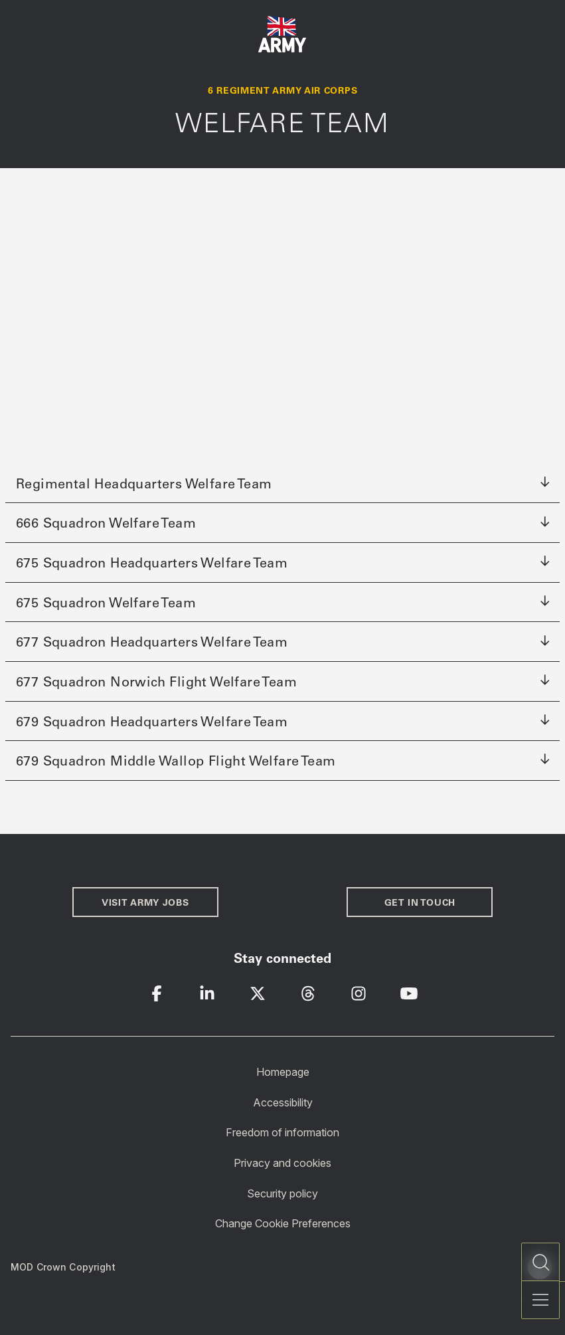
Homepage (282, 1071)
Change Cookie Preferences (283, 1223)
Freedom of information (282, 1132)
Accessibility (283, 1101)
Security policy (282, 1192)
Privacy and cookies (282, 1163)
